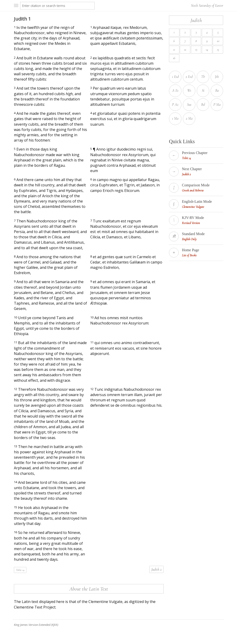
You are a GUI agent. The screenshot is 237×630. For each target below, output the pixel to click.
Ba (217, 90)
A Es (175, 90)
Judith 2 (156, 569)
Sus (189, 104)
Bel (203, 104)
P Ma (217, 104)
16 (174, 58)
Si (203, 90)
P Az (175, 104)
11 (174, 49)
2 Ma (189, 118)
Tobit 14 (20, 570)
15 (218, 49)
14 (207, 49)
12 (185, 49)
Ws (189, 90)
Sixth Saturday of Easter (207, 5)
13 (196, 49)
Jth (217, 76)
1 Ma (175, 118)
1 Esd (175, 76)
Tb (203, 76)
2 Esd (189, 76)
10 (218, 41)
